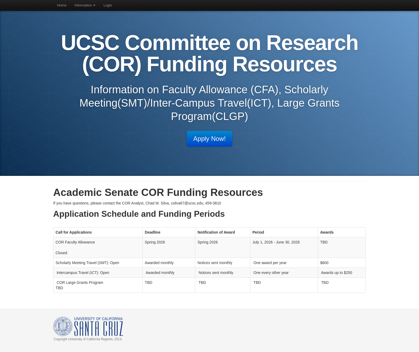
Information (85, 5)
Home (62, 5)
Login (107, 5)
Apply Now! (209, 138)
